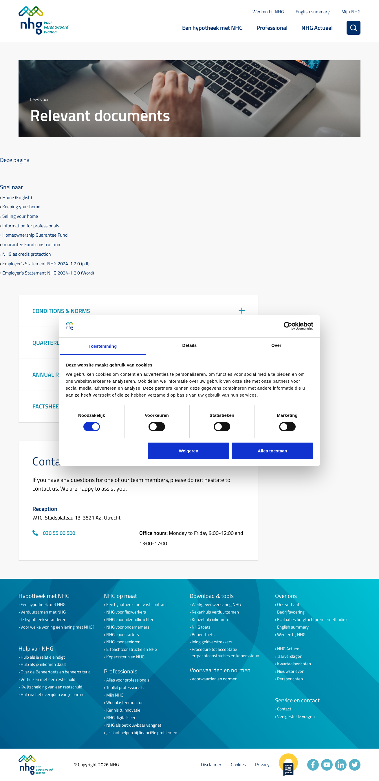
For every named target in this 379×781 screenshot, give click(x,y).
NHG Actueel (317, 27)
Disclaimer (211, 764)
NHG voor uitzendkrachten (130, 619)
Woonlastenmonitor (124, 702)
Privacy (262, 764)
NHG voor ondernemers (127, 627)
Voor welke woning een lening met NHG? (57, 627)
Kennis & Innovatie (123, 710)
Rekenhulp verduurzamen (215, 612)
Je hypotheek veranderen (43, 619)
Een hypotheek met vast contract (136, 604)
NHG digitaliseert (121, 717)
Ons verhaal (288, 604)
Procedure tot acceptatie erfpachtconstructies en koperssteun (225, 652)
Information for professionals (30, 225)
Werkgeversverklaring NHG (216, 604)
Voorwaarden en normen (214, 679)
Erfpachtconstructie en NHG (131, 649)
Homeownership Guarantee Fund (34, 234)
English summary (313, 11)
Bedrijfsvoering (291, 612)
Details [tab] (189, 345)
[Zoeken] (353, 28)
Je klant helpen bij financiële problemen (141, 733)
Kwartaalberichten (294, 664)
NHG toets (201, 627)
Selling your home (20, 216)
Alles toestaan (272, 450)
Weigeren (188, 450)
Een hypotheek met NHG (212, 27)
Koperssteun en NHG (125, 657)
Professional (272, 27)
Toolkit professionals (125, 687)
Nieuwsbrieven (290, 671)
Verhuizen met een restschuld (48, 679)
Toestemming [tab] (103, 346)
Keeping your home (21, 206)
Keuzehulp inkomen (210, 619)
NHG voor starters (122, 634)
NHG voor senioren (123, 642)
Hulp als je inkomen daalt (43, 664)
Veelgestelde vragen (296, 716)
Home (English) (17, 197)
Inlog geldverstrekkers (212, 642)
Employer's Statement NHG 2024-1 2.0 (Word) (48, 272)
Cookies (238, 764)
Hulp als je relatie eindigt (43, 657)
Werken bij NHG (268, 11)
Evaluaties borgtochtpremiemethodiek (312, 619)
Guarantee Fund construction (31, 244)
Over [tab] (276, 345)
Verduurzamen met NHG (43, 612)
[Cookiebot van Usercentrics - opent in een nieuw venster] (288, 326)
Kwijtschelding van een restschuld (51, 687)
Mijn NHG (350, 11)
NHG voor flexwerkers (126, 612)
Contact (284, 709)
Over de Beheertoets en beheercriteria (56, 672)
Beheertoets (203, 634)
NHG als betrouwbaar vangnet (133, 725)
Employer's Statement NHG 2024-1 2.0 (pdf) (45, 263)
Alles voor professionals (127, 680)
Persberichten (290, 679)
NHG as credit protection (26, 253)
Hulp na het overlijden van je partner (53, 694)
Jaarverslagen (289, 656)
